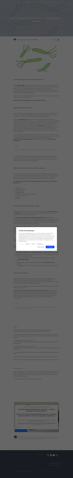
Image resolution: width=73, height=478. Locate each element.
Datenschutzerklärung (23, 241)
